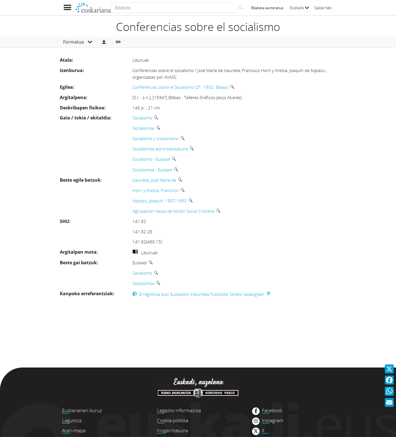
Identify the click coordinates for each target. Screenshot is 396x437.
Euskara (299, 7)
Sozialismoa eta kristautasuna (160, 149)
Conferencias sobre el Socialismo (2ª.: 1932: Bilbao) (180, 87)
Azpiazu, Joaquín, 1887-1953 (159, 200)
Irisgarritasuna (172, 430)
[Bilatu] (240, 8)
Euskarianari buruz (82, 410)
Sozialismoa (143, 128)
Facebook (272, 410)
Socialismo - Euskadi (151, 159)
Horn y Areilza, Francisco (155, 190)
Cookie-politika (172, 420)
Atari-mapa (74, 430)
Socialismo (142, 118)
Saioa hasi (323, 7)
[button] (104, 42)
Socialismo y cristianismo (155, 138)
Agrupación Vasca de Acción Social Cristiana (173, 211)
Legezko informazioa (179, 410)
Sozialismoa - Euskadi (152, 169)
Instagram (272, 420)
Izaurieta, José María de (154, 180)
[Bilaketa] (173, 8)
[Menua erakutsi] (67, 7)
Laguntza (72, 420)
